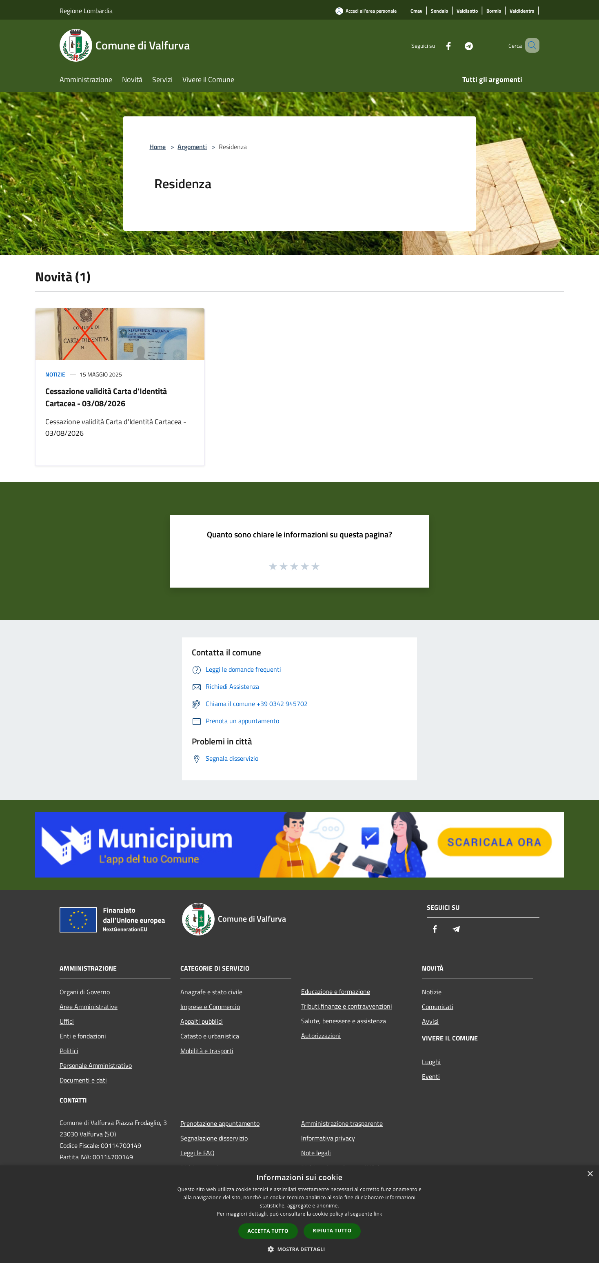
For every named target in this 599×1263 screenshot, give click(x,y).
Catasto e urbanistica (209, 1036)
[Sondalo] (439, 11)
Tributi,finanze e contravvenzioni (346, 1006)
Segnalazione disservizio (214, 1138)
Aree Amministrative (89, 1006)
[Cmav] (416, 11)
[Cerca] (529, 45)
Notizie (55, 374)
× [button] (590, 1174)
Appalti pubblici (201, 1021)
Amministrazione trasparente (342, 1123)
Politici (69, 1051)
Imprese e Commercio (210, 1006)
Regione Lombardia (86, 11)
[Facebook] (436, 45)
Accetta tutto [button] (268, 1230)
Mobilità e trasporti (206, 1051)
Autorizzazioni (321, 1035)
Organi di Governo (85, 992)
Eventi (431, 1076)
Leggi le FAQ (197, 1153)
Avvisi (430, 1021)
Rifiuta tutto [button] (332, 1230)
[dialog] (299, 1214)
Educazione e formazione (335, 991)
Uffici (67, 1021)
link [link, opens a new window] (378, 1213)
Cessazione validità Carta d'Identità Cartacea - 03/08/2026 (106, 397)
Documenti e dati (83, 1080)
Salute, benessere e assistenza (343, 1021)
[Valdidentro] (522, 11)
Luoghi (431, 1062)
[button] (299, 1249)
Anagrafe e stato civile (211, 992)
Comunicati (437, 1006)
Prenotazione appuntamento (220, 1123)
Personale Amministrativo (96, 1065)
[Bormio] (493, 11)
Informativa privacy (328, 1138)
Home (157, 146)
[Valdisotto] (467, 11)
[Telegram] (457, 45)
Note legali (316, 1153)
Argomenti (192, 146)
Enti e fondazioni (83, 1036)
